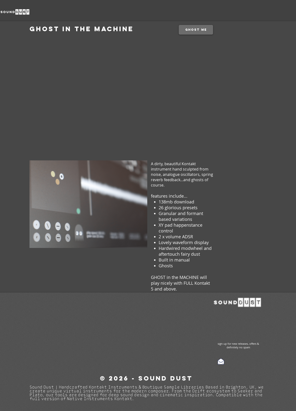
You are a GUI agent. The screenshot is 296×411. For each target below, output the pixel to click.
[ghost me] (196, 30)
